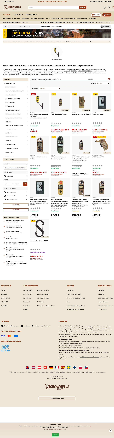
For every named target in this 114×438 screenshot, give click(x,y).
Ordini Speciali (102, 309)
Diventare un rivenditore (105, 298)
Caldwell (67, 71)
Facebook (25, 326)
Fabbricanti (31, 15)
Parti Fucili (34, 18)
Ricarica (48, 18)
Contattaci (101, 290)
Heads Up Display (97, 114)
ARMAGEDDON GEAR (85, 71)
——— (98, 18)
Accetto (55, 435)
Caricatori (41, 18)
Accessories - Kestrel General (81, 114)
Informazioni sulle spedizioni (75, 309)
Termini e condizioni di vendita (76, 298)
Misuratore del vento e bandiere (36, 259)
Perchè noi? (70, 290)
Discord (4, 326)
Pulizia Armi (92, 18)
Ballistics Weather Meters (59, 114)
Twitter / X (45, 326)
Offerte (108, 14)
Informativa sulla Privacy (105, 306)
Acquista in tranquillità (11, 238)
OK (25, 184)
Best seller (4, 294)
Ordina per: (35, 88)
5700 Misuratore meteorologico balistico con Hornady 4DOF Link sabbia (59, 201)
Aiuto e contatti (8, 1)
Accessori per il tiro (57, 18)
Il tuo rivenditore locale (74, 294)
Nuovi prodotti (5, 298)
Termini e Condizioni (48, 429)
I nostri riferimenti (103, 302)
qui (90, 426)
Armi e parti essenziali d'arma (76, 306)
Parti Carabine (16, 18)
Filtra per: (93, 83)
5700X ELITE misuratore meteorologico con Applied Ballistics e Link (80, 201)
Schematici (4, 302)
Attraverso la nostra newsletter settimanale (16, 243)
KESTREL (74, 71)
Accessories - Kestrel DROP (39, 241)
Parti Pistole (25, 18)
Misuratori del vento (34, 132)
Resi (68, 302)
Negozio (6, 15)
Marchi (3, 290)
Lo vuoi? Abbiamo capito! (12, 222)
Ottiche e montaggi (82, 18)
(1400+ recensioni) (61, 22)
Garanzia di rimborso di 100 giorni (100, 1)
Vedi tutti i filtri (15, 204)
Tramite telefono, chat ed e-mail (14, 227)
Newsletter (4, 306)
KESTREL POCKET (98, 157)
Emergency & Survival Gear (45, 306)
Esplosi (17, 15)
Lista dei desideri (109, 7)
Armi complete (7, 18)
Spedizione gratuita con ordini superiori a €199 (52, 1)
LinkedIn (35, 326)
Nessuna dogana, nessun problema (14, 233)
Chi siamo (101, 294)
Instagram (14, 326)
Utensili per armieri (69, 18)
